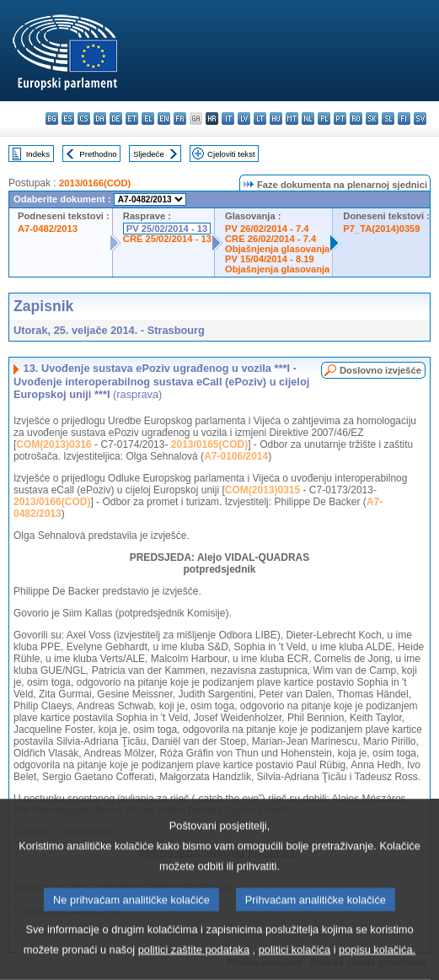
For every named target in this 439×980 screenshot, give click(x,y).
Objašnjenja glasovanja (277, 249)
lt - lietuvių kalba (260, 118)
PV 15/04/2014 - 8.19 (269, 259)
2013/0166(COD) (95, 183)
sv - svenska (420, 118)
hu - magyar (276, 118)
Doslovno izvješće (380, 370)
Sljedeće (148, 154)
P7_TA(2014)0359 (381, 228)
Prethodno (97, 154)
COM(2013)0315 (262, 490)
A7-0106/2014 (236, 456)
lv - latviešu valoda (244, 118)
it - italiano (228, 118)
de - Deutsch (116, 118)
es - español (68, 118)
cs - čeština (84, 118)
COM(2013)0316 (53, 444)
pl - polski (324, 118)
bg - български (52, 118)
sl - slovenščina (388, 118)
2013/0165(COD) (209, 444)
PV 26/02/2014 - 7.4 (267, 228)
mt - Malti (292, 118)
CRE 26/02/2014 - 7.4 (270, 239)
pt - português (340, 118)
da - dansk (100, 118)
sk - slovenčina (372, 118)
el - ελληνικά (148, 118)
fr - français (180, 118)
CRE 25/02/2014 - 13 (167, 239)
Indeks (38, 154)
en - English (164, 118)
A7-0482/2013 (48, 228)
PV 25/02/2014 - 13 (166, 228)
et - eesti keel (132, 118)
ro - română (356, 118)
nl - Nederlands (308, 118)
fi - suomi (404, 118)
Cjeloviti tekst (231, 154)
